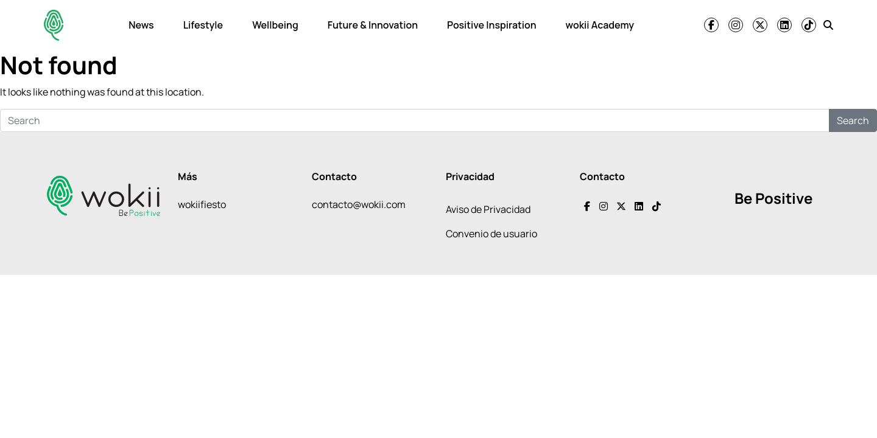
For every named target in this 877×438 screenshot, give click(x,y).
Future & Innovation (373, 25)
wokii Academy (600, 25)
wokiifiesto (202, 204)
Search (853, 120)
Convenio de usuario (491, 233)
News (141, 25)
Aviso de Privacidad (488, 209)
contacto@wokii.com (359, 204)
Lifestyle (203, 25)
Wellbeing (275, 25)
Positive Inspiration (492, 25)
